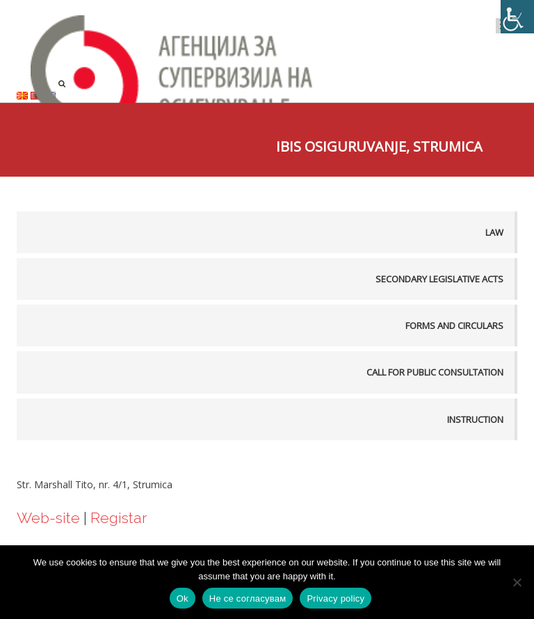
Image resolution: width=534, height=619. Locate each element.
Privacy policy (335, 598)
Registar (118, 517)
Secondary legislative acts (439, 279)
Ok (182, 598)
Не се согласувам (247, 598)
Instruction (475, 419)
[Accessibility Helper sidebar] (517, 16)
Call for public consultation (434, 372)
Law (494, 232)
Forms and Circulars (454, 325)
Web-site (48, 517)
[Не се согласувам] (517, 582)
